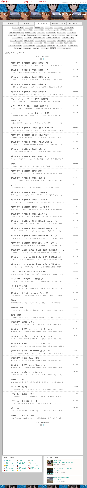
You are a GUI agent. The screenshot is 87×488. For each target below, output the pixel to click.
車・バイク (32, 463)
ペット (19, 460)
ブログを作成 (78, 3)
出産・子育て (8, 460)
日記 (6, 11)
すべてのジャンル (33, 468)
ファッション (8, 462)
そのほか (31, 467)
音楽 (19, 465)
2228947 (82, 9)
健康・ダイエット (9, 465)
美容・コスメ (8, 463)
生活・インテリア (9, 467)
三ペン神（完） (57, 470)
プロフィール (11, 11)
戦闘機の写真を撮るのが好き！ (61, 477)
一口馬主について (57, 460)
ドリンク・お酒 (9, 470)
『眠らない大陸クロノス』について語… (63, 468)
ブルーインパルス (57, 479)
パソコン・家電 (33, 465)
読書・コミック (21, 467)
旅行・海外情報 (21, 468)
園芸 (19, 470)
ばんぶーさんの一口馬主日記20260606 (63, 462)
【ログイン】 (83, 11)
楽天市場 (84, 3)
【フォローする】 (75, 11)
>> (66, 3)
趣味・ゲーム (5, 2)
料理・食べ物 (8, 468)
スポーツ (31, 460)
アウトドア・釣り (33, 462)
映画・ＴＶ (20, 463)
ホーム (2, 11)
